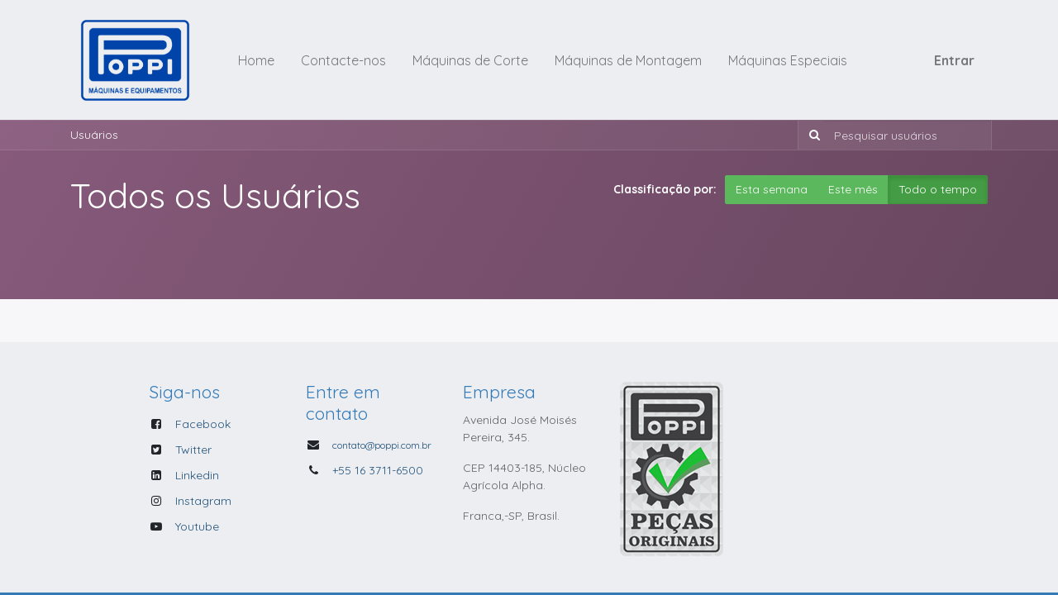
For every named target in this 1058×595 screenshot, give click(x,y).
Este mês (853, 189)
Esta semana (772, 189)
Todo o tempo (937, 189)
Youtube (197, 526)
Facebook (203, 423)
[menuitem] (256, 60)
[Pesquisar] (811, 135)
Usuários (94, 134)
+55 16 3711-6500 (377, 470)
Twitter (193, 449)
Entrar (954, 60)
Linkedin (197, 475)
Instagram (203, 500)
